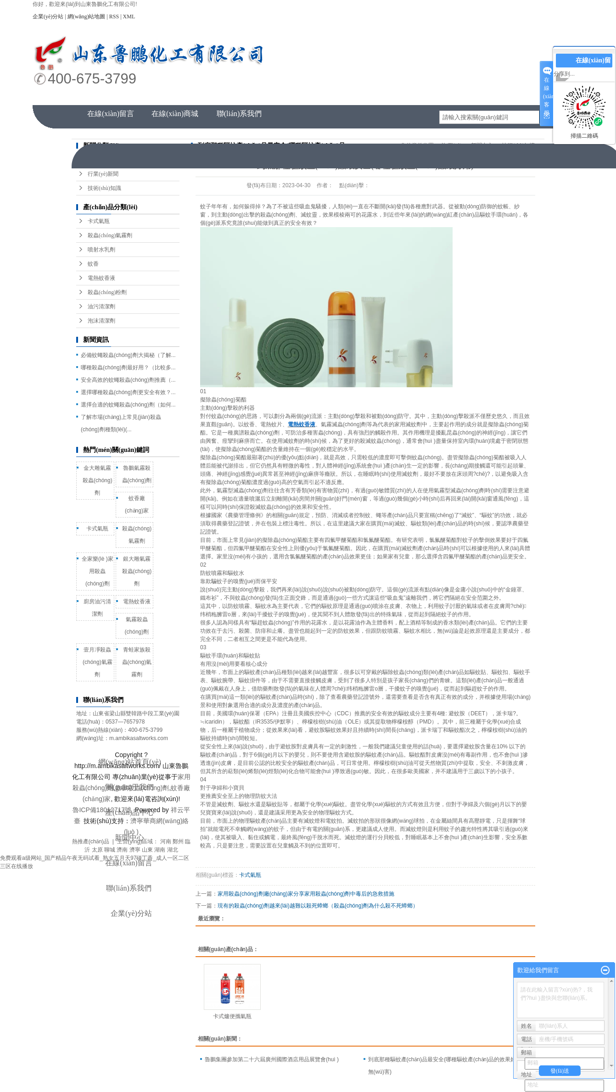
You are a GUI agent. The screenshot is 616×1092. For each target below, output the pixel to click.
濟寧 (134, 850)
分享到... (564, 74)
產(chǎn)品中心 (239, 96)
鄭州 (178, 841)
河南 (165, 841)
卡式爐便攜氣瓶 (232, 1016)
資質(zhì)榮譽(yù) (496, 96)
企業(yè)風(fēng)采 (303, 96)
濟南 (122, 850)
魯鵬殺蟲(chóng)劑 (142, 787)
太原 (97, 850)
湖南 (159, 850)
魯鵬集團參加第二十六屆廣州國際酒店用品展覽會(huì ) (272, 1059)
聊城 (109, 850)
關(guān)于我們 (175, 96)
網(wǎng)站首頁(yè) (110, 96)
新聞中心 (367, 96)
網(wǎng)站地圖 (86, 16)
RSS (114, 16)
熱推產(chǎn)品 (90, 841)
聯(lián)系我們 (239, 113)
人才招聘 (432, 96)
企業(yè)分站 (48, 16)
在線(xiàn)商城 (174, 113)
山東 (147, 850)
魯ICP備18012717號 (102, 809)
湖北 (172, 850)
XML (129, 16)
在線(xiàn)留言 (110, 113)
